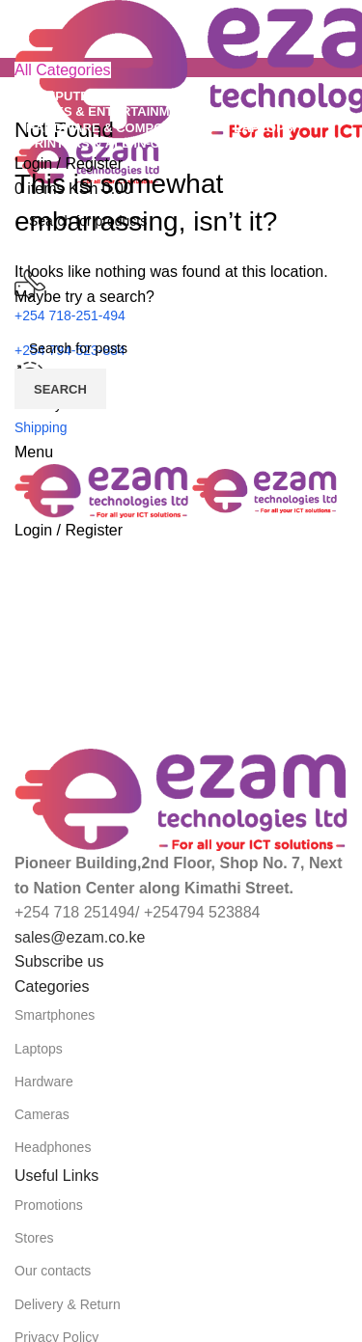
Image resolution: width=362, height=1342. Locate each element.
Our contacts (52, 1270)
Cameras (42, 1114)
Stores (33, 1238)
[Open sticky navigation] (62, 70)
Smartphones (54, 1015)
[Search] (181, 348)
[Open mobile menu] (33, 452)
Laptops (38, 1048)
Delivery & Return (67, 1304)
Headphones (52, 1147)
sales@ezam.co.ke (79, 937)
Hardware (43, 1081)
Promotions (48, 1205)
